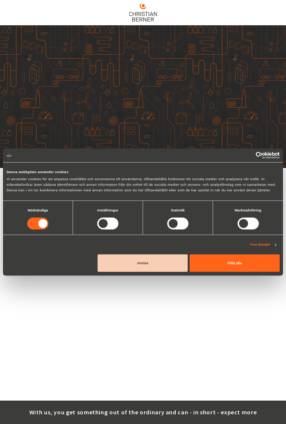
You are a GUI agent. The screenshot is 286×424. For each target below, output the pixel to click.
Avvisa (142, 263)
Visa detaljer (260, 245)
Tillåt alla (234, 263)
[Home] (143, 13)
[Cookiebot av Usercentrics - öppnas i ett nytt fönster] (247, 155)
